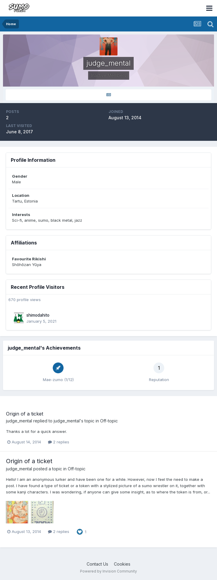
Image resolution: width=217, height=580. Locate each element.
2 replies (58, 441)
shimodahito (37, 315)
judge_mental (19, 420)
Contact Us (97, 564)
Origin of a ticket (24, 414)
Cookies (122, 564)
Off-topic (109, 420)
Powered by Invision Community (108, 571)
